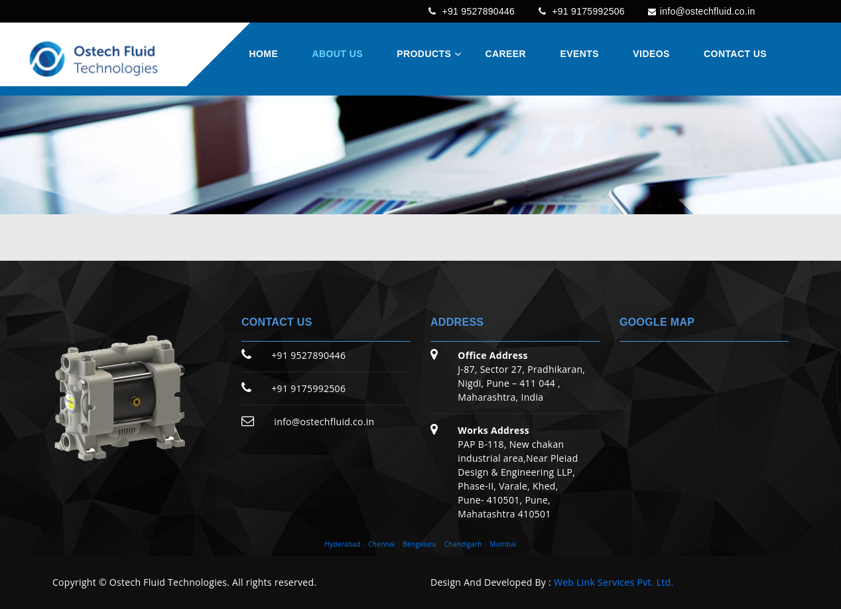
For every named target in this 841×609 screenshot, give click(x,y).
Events (579, 54)
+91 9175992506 (573, 11)
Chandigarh (463, 544)
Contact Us (735, 54)
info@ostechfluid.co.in (697, 11)
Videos (651, 54)
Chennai (381, 544)
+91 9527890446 (459, 11)
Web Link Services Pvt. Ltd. (613, 582)
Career (506, 54)
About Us (337, 54)
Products (424, 54)
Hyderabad (342, 544)
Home (263, 54)
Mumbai (502, 544)
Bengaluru (419, 544)
